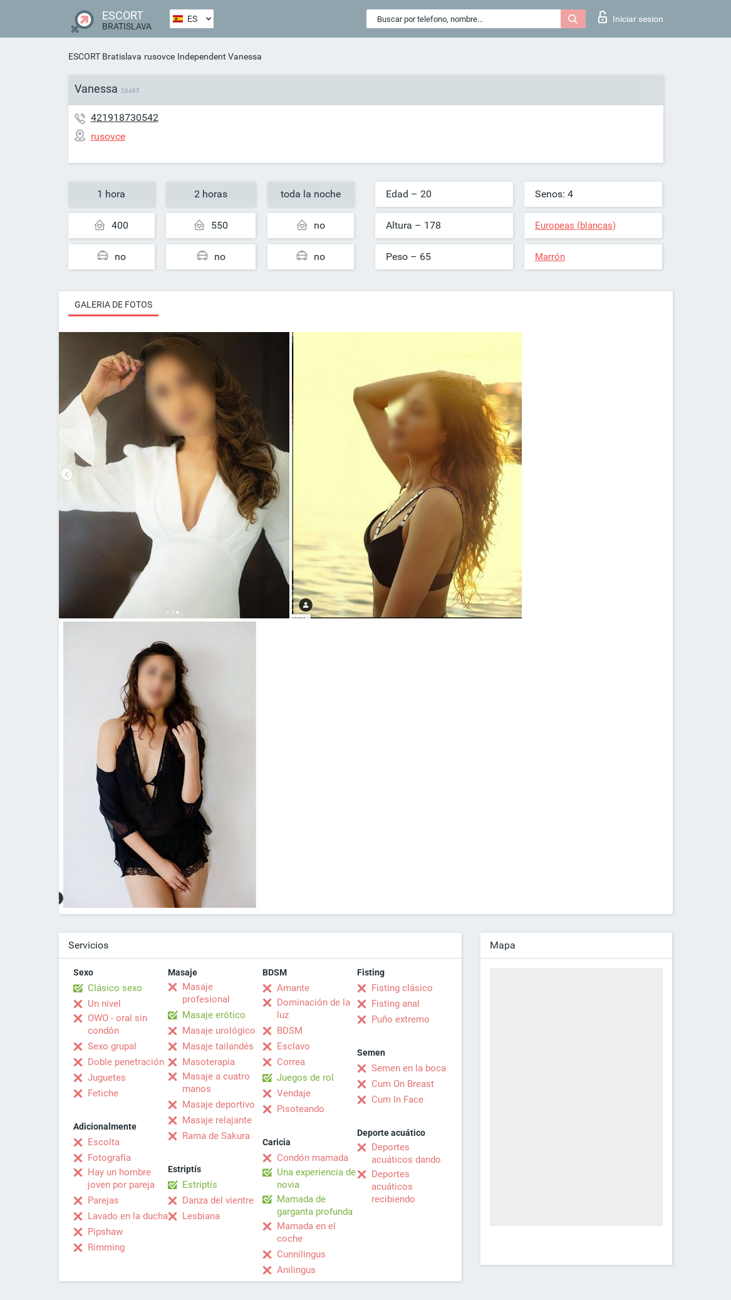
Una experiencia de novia (316, 1178)
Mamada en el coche (306, 1232)
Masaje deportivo (218, 1104)
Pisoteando (300, 1109)
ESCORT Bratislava (105, 56)
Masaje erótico (214, 1015)
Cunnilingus (301, 1254)
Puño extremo (400, 1019)
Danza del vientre (218, 1200)
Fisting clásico (402, 988)
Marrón (550, 257)
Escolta (104, 1142)
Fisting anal (395, 1003)
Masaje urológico (219, 1030)
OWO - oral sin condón (117, 1024)
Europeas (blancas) (575, 225)
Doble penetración (126, 1062)
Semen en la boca (408, 1068)
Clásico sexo (115, 988)
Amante (293, 988)
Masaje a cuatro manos (216, 1083)
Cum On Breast (402, 1083)
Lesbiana (201, 1216)
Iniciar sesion (630, 17)
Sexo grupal (112, 1046)
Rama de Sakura (216, 1135)
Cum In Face (397, 1099)
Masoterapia (208, 1062)
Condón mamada (312, 1157)
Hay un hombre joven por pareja (121, 1178)
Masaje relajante (217, 1120)
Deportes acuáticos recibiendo (393, 1186)
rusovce (159, 56)
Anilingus (296, 1270)
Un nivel (104, 1003)
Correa (291, 1062)
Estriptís (199, 1184)
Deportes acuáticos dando (406, 1153)
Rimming (106, 1247)
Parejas (103, 1200)
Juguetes (107, 1077)
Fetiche (103, 1093)
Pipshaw (105, 1231)
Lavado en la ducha (128, 1216)
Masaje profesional (206, 993)
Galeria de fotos (113, 304)
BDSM (290, 1030)
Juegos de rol (305, 1077)
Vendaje (294, 1093)
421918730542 (124, 117)
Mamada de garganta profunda (315, 1205)
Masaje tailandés (218, 1046)
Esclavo (293, 1046)
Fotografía (109, 1157)
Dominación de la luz (313, 1009)
